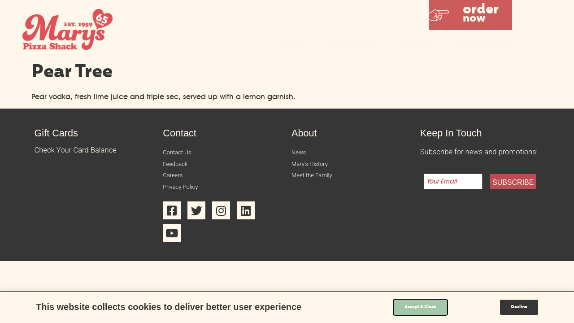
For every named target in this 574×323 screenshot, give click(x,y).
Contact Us (181, 153)
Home (294, 45)
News (300, 153)
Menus (418, 45)
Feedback (178, 167)
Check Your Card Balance (76, 150)
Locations (354, 45)
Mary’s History (314, 167)
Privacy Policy (185, 195)
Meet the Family (317, 181)
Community (485, 45)
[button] (470, 15)
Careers (175, 181)
